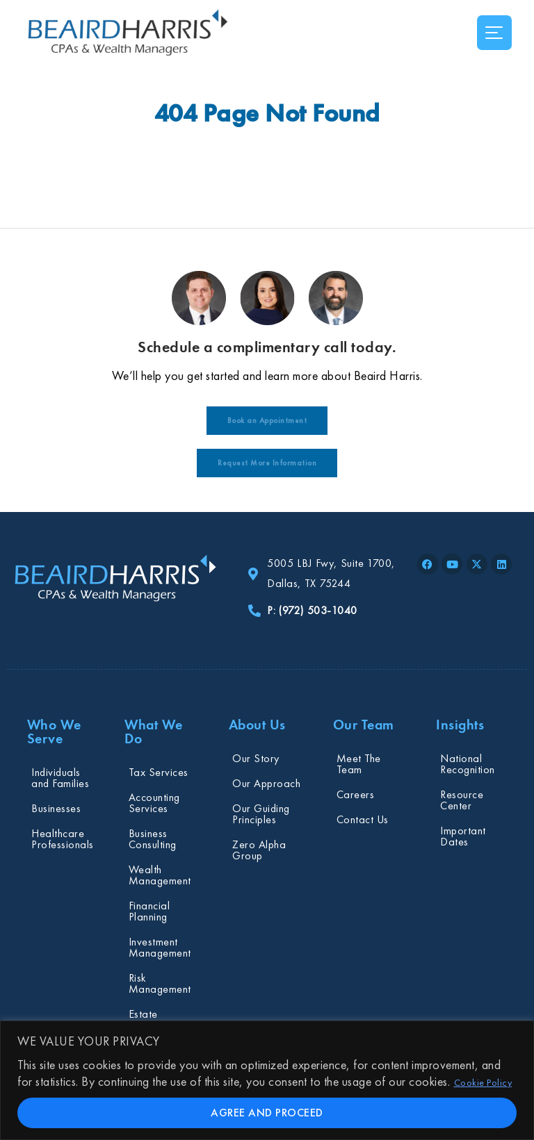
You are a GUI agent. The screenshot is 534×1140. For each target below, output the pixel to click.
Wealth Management (160, 875)
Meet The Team (359, 764)
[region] (267, 1080)
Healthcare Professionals (62, 839)
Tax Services (158, 772)
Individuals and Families (60, 778)
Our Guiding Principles (261, 814)
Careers (356, 794)
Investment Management (160, 947)
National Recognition (467, 764)
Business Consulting (153, 839)
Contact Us (363, 819)
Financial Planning (149, 911)
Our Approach (266, 783)
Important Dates (463, 836)
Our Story (256, 758)
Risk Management (160, 983)
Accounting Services (154, 803)
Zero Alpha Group (259, 850)
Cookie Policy (483, 1082)
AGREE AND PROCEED (267, 1112)
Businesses (56, 808)
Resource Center (461, 800)
